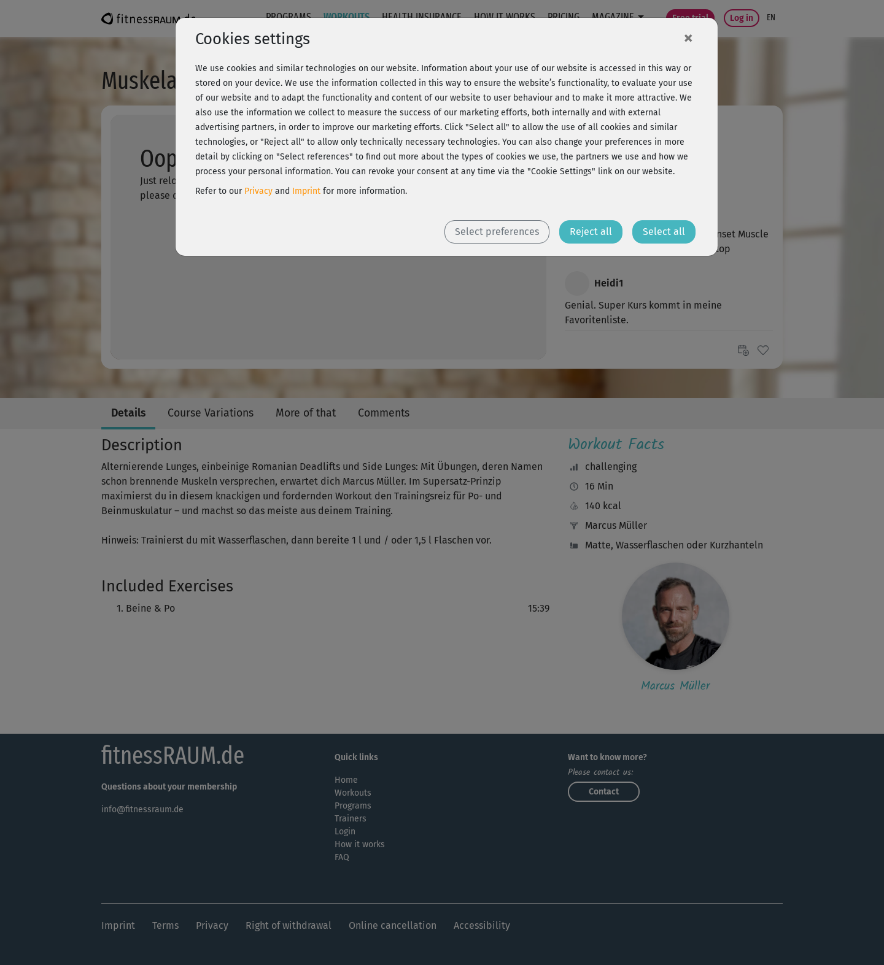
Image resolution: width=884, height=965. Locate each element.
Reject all (591, 231)
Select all (664, 231)
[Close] (688, 37)
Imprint (306, 191)
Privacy (258, 191)
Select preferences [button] (497, 231)
